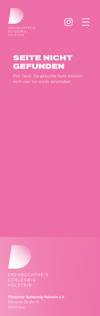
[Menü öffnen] (85, 22)
